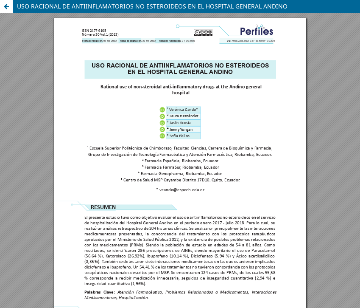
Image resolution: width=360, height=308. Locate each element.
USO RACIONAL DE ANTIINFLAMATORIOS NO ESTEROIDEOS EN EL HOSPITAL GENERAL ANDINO (152, 6)
